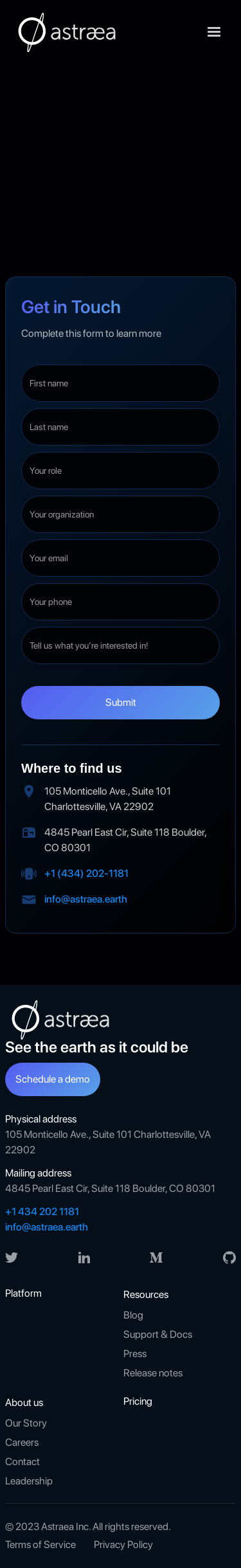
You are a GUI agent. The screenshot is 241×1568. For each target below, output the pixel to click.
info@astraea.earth (85, 899)
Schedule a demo (52, 1079)
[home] (66, 32)
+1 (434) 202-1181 (86, 873)
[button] (214, 32)
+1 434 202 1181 (42, 1211)
